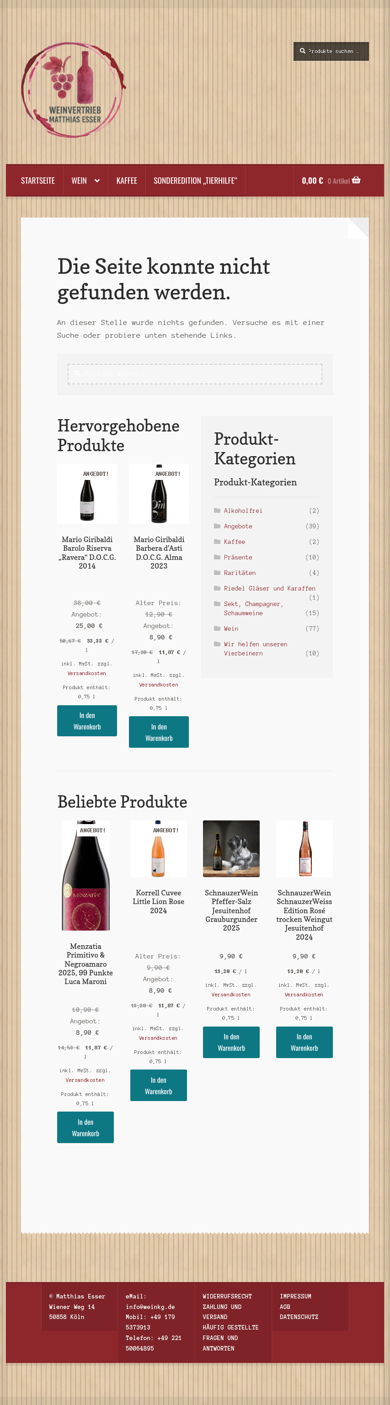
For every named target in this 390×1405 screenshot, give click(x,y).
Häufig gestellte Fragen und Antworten (231, 1338)
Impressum (296, 1296)
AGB (285, 1307)
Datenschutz (299, 1317)
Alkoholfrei (243, 510)
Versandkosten (87, 673)
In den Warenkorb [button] (87, 720)
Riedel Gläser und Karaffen (270, 588)
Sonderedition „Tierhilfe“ (195, 180)
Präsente (238, 557)
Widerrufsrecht (227, 1296)
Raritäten (240, 572)
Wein (79, 180)
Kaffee (127, 180)
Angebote (238, 526)
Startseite (38, 180)
